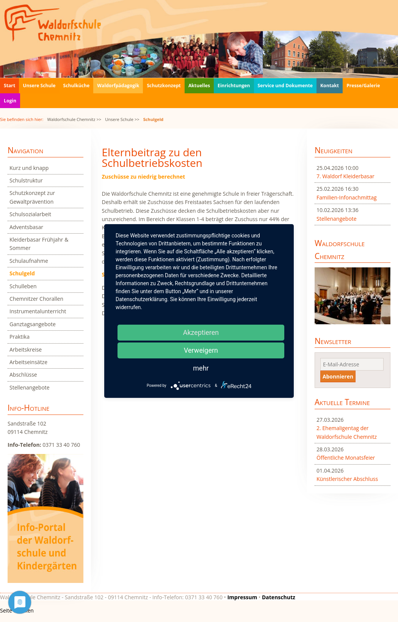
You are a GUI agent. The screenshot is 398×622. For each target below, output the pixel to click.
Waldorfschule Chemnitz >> (74, 119)
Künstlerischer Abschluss (347, 478)
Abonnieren (338, 376)
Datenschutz (278, 597)
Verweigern (201, 350)
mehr (200, 368)
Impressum (242, 597)
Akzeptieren (201, 332)
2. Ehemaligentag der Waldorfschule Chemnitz (347, 432)
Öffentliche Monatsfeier (346, 457)
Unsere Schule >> (122, 119)
